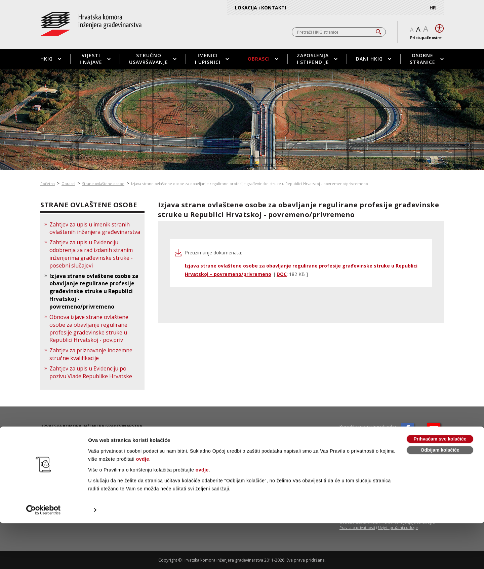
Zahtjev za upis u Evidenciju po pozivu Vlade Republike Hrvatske (90, 372)
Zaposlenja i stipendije (317, 58)
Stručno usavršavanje (152, 58)
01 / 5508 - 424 (64, 446)
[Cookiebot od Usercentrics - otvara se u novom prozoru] (43, 556)
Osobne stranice (427, 58)
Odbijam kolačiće (439, 496)
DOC (282, 274)
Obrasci (263, 59)
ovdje (142, 505)
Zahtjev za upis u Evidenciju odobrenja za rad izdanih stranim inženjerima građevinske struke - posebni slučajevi (91, 254)
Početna (47, 183)
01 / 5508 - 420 (65, 440)
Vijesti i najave (95, 58)
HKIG (50, 59)
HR (433, 7)
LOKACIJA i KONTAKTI (260, 7)
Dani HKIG (373, 59)
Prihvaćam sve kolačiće (439, 485)
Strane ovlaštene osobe (103, 183)
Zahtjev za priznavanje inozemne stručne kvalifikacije (90, 354)
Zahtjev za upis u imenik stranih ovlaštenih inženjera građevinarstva (94, 228)
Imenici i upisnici (212, 58)
